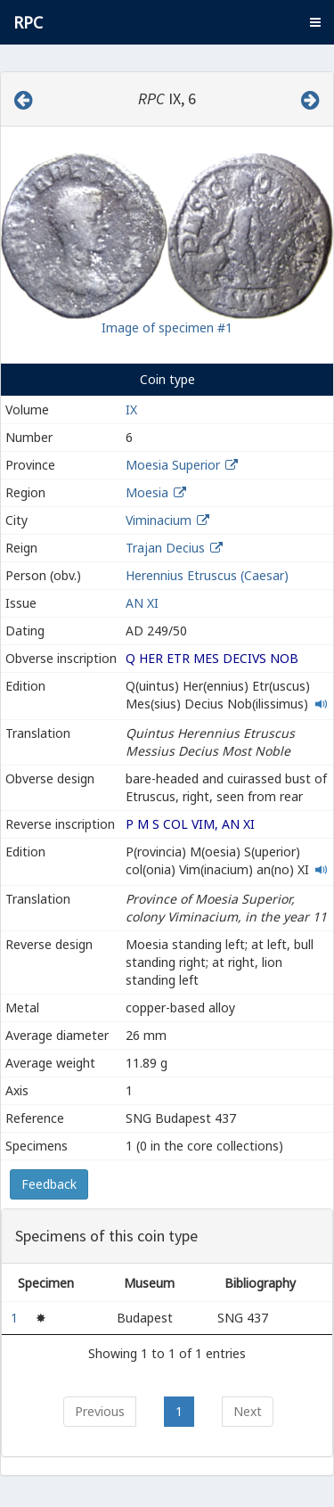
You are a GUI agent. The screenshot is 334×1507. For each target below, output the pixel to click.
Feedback (49, 1183)
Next (247, 1411)
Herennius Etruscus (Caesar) (207, 575)
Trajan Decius (165, 547)
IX (131, 409)
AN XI (142, 602)
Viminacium (158, 520)
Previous (100, 1411)
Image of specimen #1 (167, 327)
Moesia (147, 492)
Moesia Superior (173, 464)
